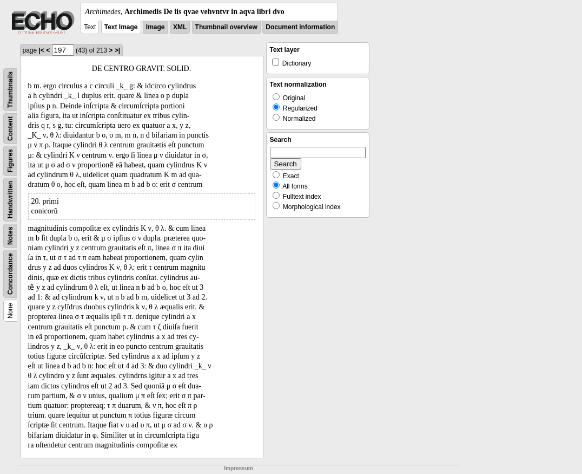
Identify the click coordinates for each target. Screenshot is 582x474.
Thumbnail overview (226, 27)
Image (155, 27)
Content (10, 128)
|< (41, 50)
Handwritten (10, 199)
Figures (10, 160)
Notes (10, 236)
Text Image (121, 27)
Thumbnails (10, 90)
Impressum (238, 468)
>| (117, 50)
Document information (300, 27)
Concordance (10, 274)
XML (180, 27)
